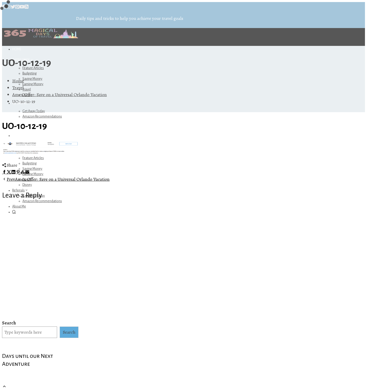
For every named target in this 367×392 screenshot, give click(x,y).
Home (16, 49)
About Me (19, 206)
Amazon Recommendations (42, 116)
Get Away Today (33, 111)
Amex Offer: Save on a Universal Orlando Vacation (56, 179)
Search (9, 323)
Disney (27, 185)
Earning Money (32, 84)
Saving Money (32, 79)
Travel (26, 89)
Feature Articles (33, 158)
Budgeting (29, 73)
